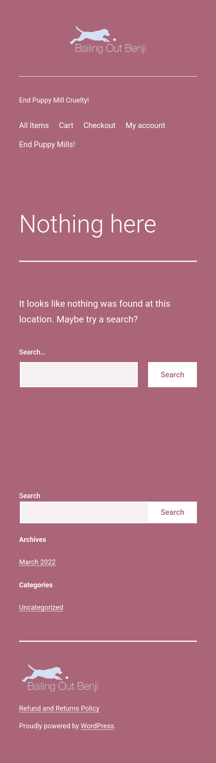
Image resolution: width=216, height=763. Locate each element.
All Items (34, 125)
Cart (66, 125)
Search (29, 496)
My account (145, 125)
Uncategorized (41, 607)
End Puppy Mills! (47, 144)
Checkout (100, 125)
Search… (32, 352)
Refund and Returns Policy (59, 708)
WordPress (97, 726)
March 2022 (37, 562)
